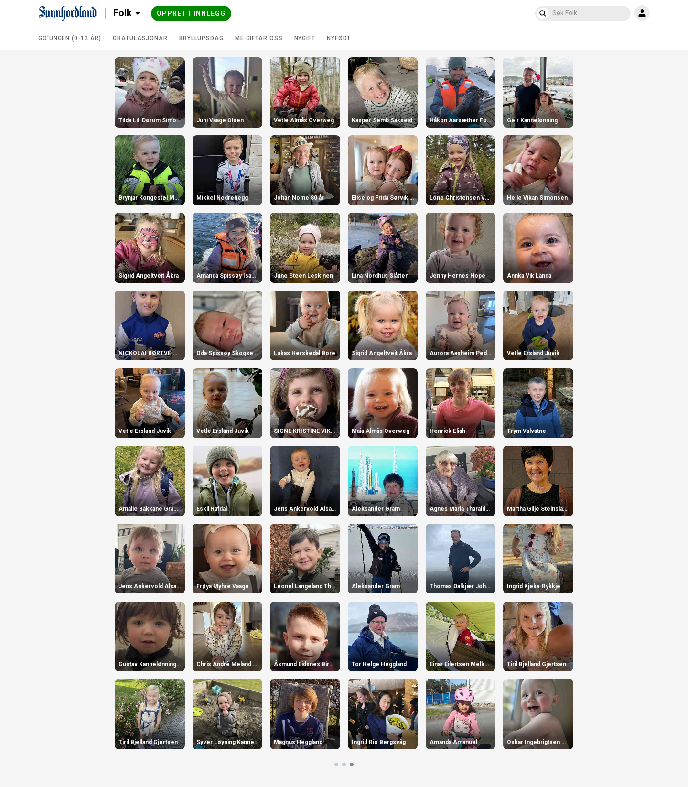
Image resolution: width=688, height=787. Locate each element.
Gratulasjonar (140, 38)
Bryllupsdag (201, 38)
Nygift (304, 38)
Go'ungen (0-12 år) (69, 38)
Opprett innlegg (191, 13)
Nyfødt (339, 38)
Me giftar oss (259, 38)
